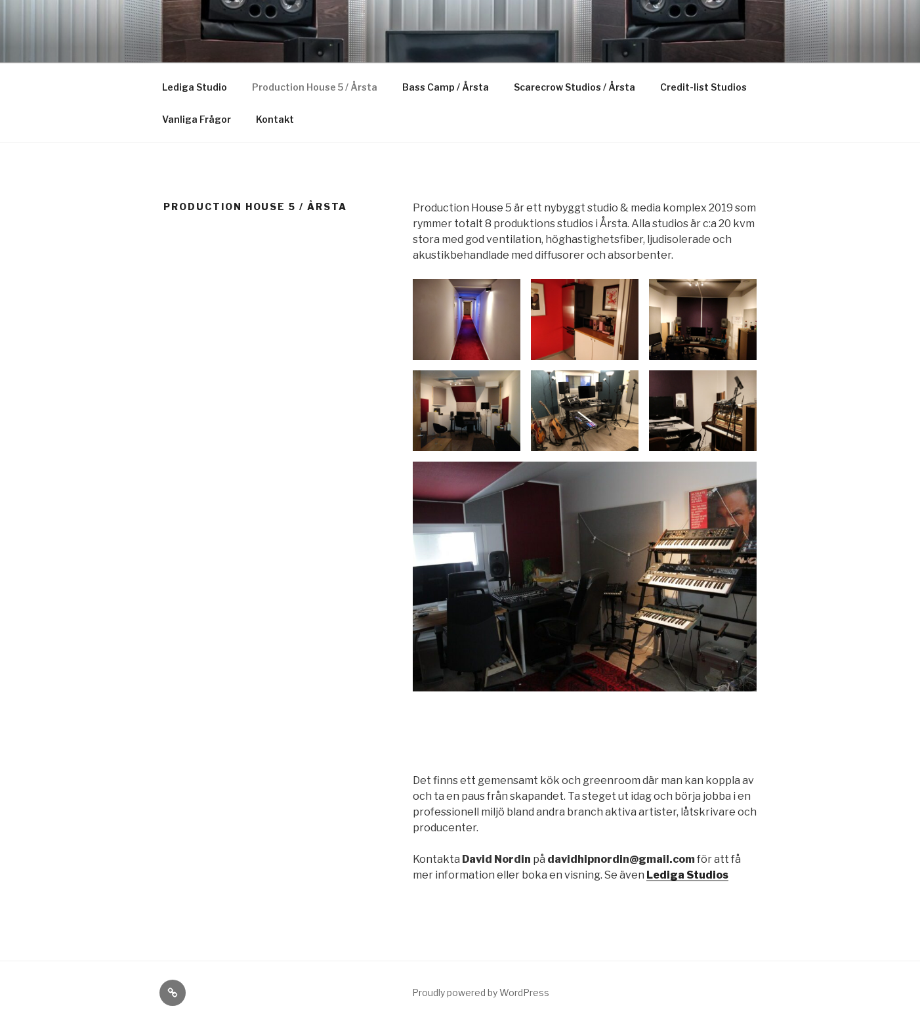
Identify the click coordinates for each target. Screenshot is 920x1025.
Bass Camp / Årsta (445, 87)
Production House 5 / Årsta (314, 87)
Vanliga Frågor (196, 119)
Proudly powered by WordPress (480, 992)
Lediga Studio (194, 87)
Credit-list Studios (703, 87)
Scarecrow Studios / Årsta (574, 87)
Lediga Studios (687, 875)
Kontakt (275, 119)
